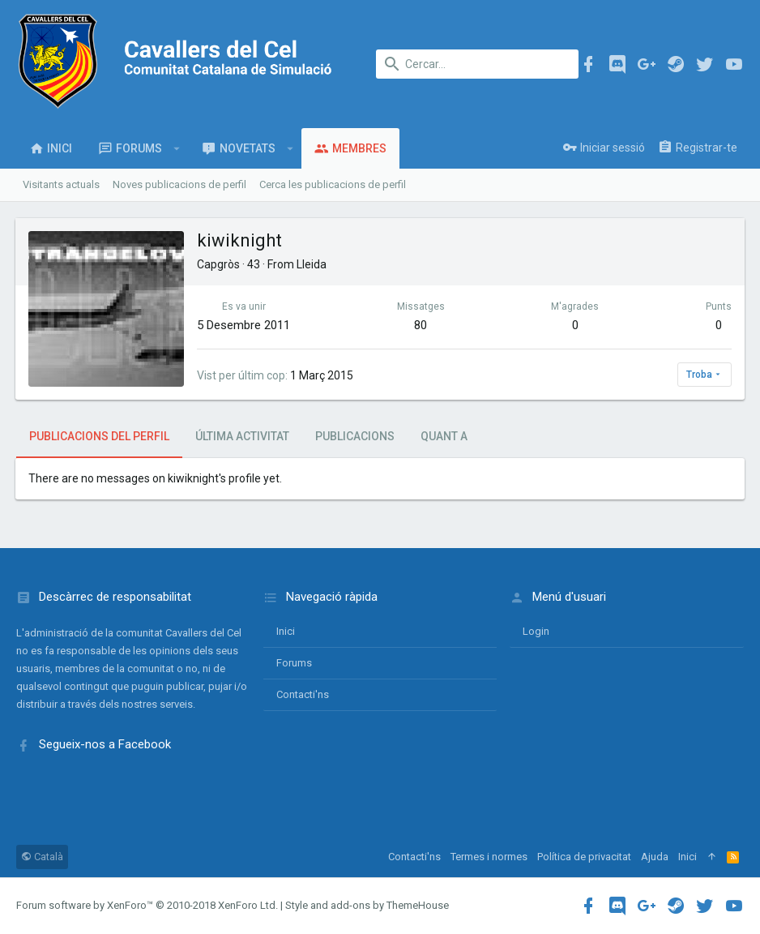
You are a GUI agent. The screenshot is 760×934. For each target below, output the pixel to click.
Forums (294, 663)
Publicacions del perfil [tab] (99, 436)
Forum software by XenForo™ (147, 905)
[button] (177, 148)
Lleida (312, 264)
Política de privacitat (584, 856)
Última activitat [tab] (242, 436)
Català (42, 856)
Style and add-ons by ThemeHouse (367, 905)
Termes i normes (488, 856)
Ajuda (654, 856)
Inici (285, 631)
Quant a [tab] (444, 436)
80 (421, 325)
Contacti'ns (302, 694)
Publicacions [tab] (355, 436)
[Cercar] (477, 64)
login (536, 631)
